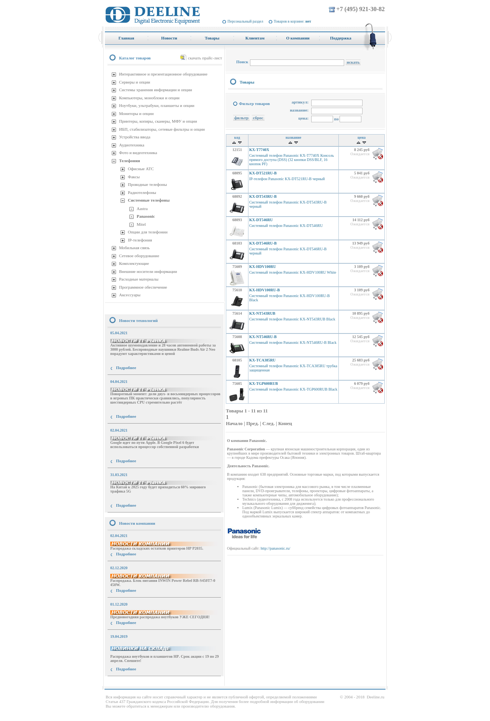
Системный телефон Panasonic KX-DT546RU (286, 225)
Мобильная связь (134, 247)
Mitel (141, 224)
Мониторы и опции (136, 113)
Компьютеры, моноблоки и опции (149, 97)
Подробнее (126, 367)
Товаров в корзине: (292, 21)
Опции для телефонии (148, 232)
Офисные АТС (141, 168)
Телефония (129, 160)
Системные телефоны (149, 200)
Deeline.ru (375, 697)
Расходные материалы (138, 279)
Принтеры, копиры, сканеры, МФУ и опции (158, 121)
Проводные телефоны (147, 184)
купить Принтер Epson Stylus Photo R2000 (139, 683)
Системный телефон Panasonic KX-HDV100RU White (292, 272)
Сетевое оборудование (139, 255)
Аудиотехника (131, 145)
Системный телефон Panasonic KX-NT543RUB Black (292, 319)
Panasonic (146, 216)
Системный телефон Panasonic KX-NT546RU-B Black (292, 342)
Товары (247, 82)
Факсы (134, 176)
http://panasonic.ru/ (276, 548)
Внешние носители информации (148, 271)
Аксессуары (129, 294)
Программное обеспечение (143, 287)
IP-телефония (140, 240)
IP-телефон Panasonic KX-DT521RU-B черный (287, 179)
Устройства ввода (134, 137)
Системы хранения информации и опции (155, 89)
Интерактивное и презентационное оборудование (163, 74)
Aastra (142, 208)
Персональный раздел (245, 21)
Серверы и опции (134, 82)
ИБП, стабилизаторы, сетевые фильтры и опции (162, 129)
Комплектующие (134, 263)
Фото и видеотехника (138, 152)
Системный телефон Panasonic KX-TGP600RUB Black (293, 389)
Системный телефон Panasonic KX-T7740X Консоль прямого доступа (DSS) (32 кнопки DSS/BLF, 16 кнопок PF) (291, 159)
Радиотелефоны (142, 192)
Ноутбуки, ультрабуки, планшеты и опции (156, 105)
